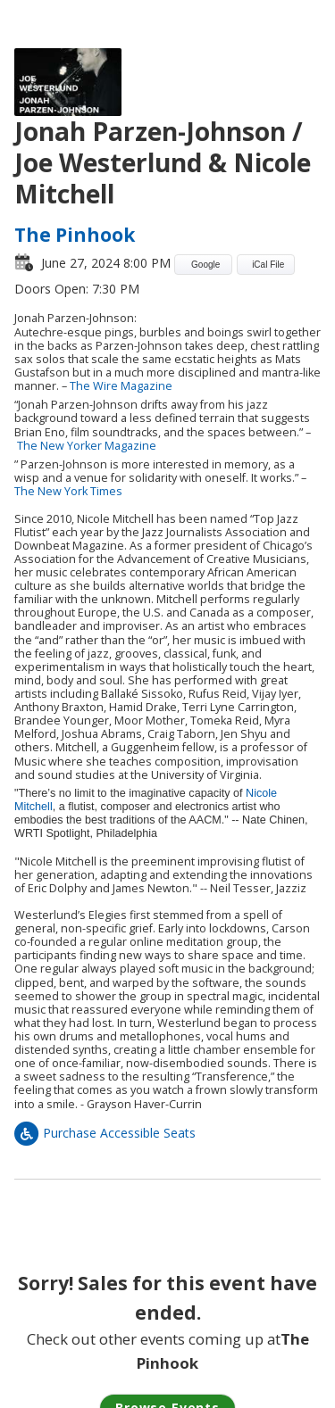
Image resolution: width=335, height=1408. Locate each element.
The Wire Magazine (121, 385)
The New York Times (68, 491)
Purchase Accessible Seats (105, 1132)
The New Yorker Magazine (86, 445)
